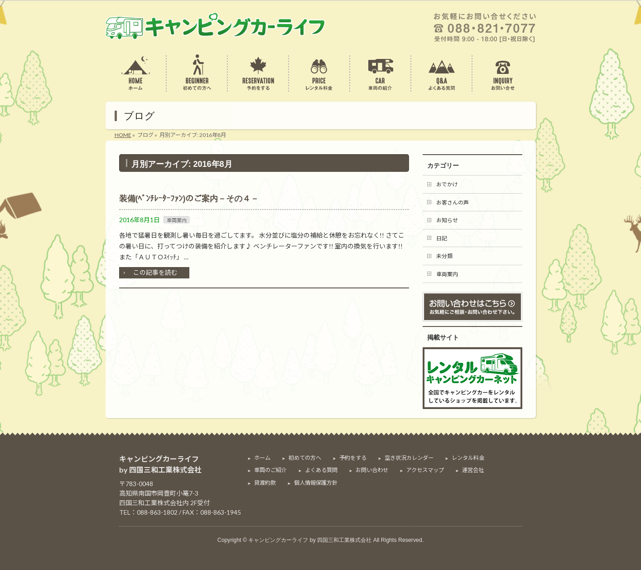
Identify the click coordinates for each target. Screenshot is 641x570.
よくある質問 (321, 470)
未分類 (444, 256)
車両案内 (177, 220)
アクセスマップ (425, 470)
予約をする (352, 458)
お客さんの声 (452, 202)
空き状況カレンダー (409, 458)
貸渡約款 (265, 483)
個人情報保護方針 (315, 483)
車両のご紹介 (270, 470)
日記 (441, 238)
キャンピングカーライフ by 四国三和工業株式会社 (309, 540)
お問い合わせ (372, 470)
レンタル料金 (468, 458)
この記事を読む (155, 272)
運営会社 (473, 470)
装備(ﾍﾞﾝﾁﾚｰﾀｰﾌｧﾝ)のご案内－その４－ (189, 198)
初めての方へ (305, 458)
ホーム (262, 458)
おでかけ (447, 184)
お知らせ (447, 220)
